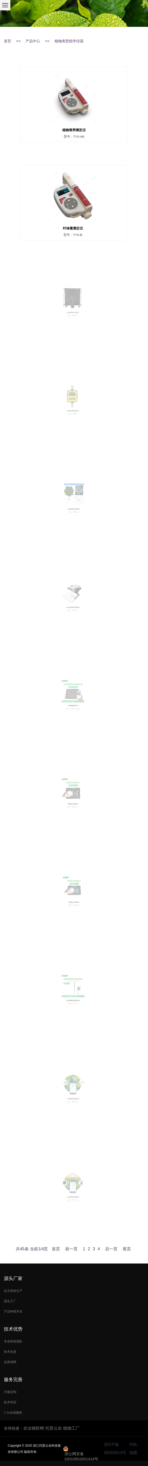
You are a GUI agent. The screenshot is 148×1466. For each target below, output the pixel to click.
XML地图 (133, 1448)
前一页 (71, 1249)
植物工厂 (71, 1428)
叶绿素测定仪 (73, 224)
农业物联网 (33, 1428)
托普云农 (53, 1428)
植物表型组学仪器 (69, 41)
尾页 (127, 1249)
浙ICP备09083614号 (115, 1448)
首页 (7, 41)
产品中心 (33, 41)
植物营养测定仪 (74, 126)
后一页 (111, 1249)
